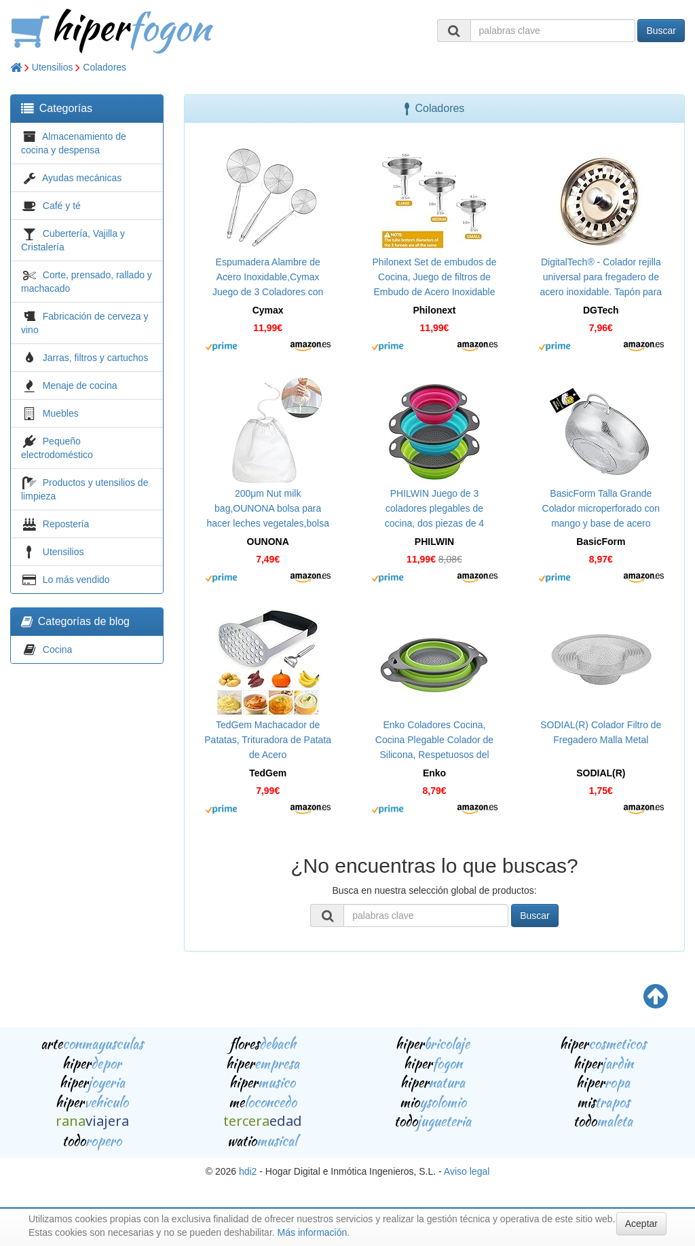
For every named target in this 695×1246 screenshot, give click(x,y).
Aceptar (641, 1223)
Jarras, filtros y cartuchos (96, 357)
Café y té (62, 205)
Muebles (61, 413)
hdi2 (248, 1171)
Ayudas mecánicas (81, 177)
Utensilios (52, 67)
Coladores (104, 67)
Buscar (661, 30)
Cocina (58, 649)
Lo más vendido (76, 579)
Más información (313, 1232)
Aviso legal (466, 1171)
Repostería (66, 523)
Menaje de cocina (80, 385)
